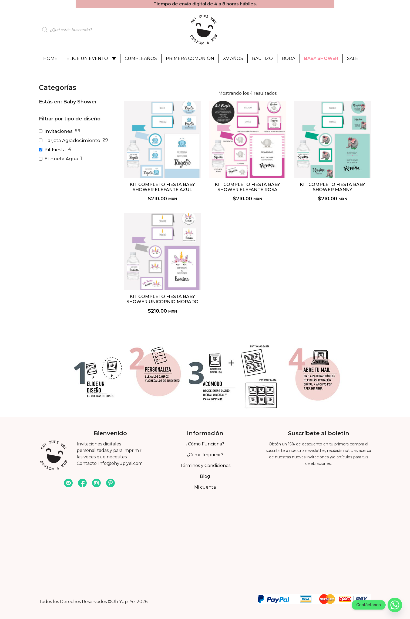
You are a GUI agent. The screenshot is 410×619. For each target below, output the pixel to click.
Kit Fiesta (55, 149)
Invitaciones (59, 131)
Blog (205, 476)
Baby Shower (321, 58)
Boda (288, 58)
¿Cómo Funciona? (205, 444)
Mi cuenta (205, 487)
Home (50, 58)
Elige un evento (87, 58)
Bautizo (262, 58)
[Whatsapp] (395, 605)
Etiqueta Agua (61, 158)
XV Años (233, 58)
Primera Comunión (190, 58)
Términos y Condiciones (205, 465)
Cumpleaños (141, 58)
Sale (352, 58)
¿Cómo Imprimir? (205, 454)
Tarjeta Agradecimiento (72, 140)
